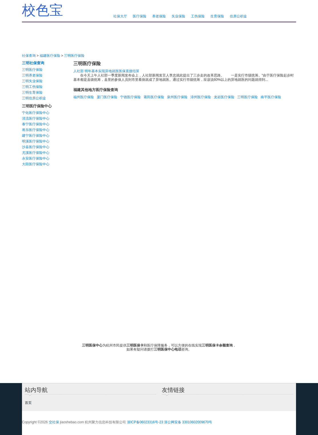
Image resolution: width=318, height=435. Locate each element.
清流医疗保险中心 (35, 118)
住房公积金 (238, 16)
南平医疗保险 (271, 97)
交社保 (54, 422)
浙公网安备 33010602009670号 (188, 422)
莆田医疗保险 (154, 97)
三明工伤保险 (32, 87)
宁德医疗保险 (130, 97)
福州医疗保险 (83, 97)
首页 (28, 403)
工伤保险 (198, 16)
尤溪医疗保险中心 (35, 153)
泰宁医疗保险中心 (35, 124)
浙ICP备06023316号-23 (145, 422)
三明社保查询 (33, 63)
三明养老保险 (32, 75)
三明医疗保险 (74, 56)
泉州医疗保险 (177, 97)
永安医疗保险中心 (35, 158)
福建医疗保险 (50, 56)
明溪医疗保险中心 (35, 141)
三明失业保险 (32, 81)
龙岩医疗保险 (224, 97)
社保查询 (29, 56)
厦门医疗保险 (107, 97)
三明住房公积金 (34, 98)
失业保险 (178, 16)
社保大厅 (120, 16)
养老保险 (159, 16)
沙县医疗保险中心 (35, 147)
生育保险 (217, 16)
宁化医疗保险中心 (35, 113)
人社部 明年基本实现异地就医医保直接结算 (106, 71)
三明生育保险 (32, 92)
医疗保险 (139, 16)
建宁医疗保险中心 (35, 136)
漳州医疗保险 (200, 97)
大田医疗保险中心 (35, 164)
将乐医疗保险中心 (35, 130)
